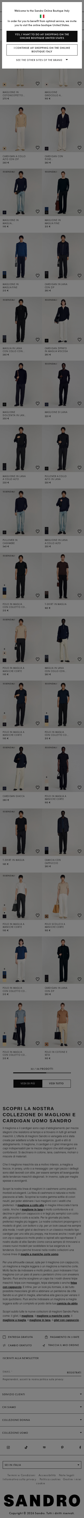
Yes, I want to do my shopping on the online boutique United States (42, 36)
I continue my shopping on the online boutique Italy (42, 50)
